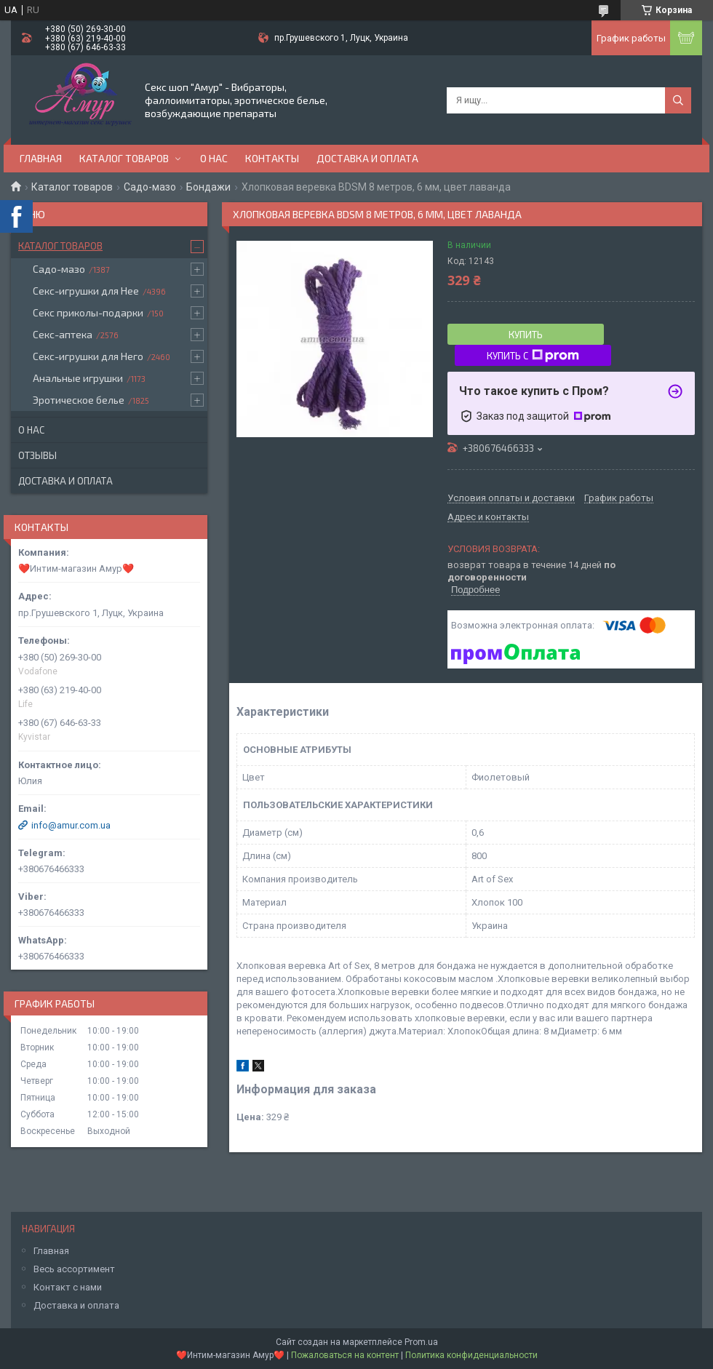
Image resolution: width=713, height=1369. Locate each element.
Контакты (272, 158)
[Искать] (678, 100)
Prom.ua (421, 1342)
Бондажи (208, 187)
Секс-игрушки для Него (88, 356)
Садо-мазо (150, 187)
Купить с (533, 355)
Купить (526, 334)
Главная (41, 158)
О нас (214, 158)
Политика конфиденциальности (471, 1355)
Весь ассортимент (74, 1269)
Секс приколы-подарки (88, 312)
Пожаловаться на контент (345, 1355)
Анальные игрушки (78, 378)
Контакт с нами (67, 1287)
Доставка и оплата (367, 158)
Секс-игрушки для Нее (86, 290)
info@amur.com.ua (71, 825)
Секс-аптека (62, 334)
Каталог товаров (124, 158)
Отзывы (37, 455)
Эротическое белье (78, 400)
